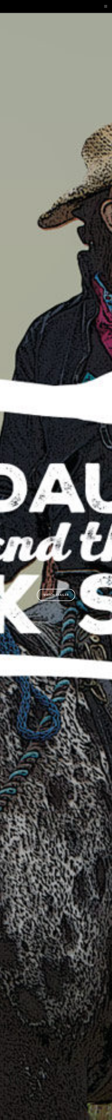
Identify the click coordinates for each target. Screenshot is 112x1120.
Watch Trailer (56, 594)
